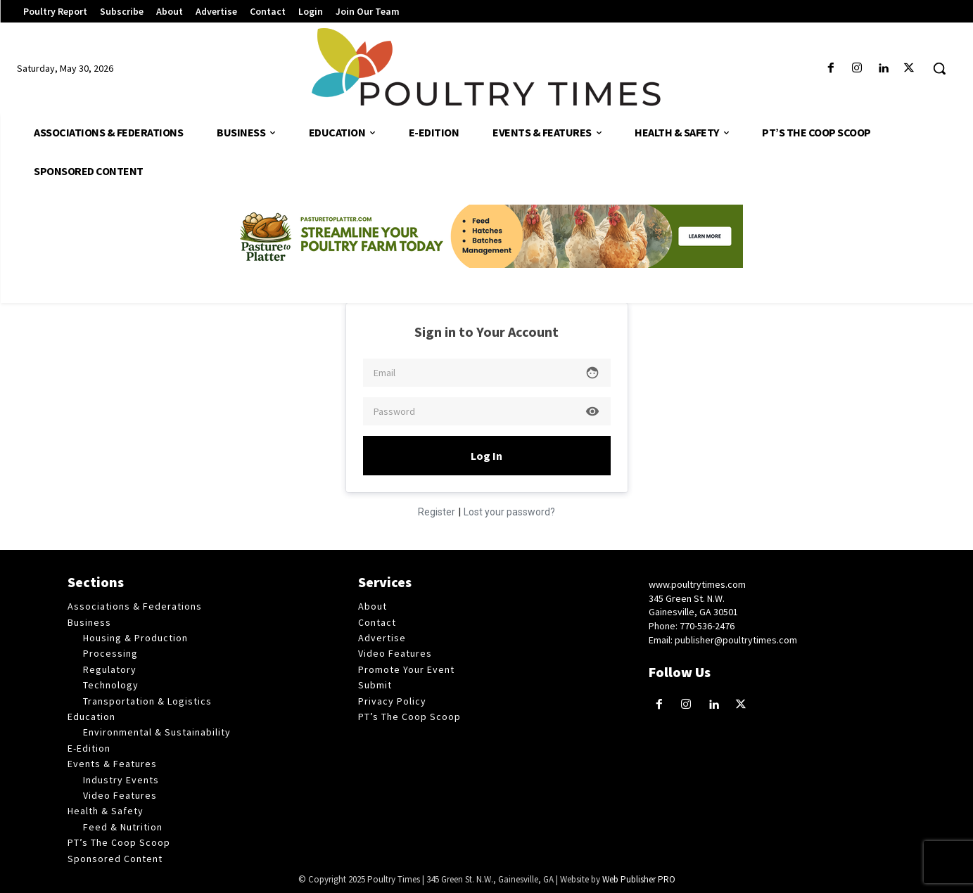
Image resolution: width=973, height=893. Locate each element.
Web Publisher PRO (638, 879)
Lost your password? (509, 512)
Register (436, 512)
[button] (939, 68)
